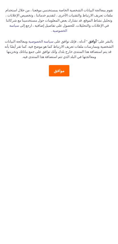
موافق (59, 71)
